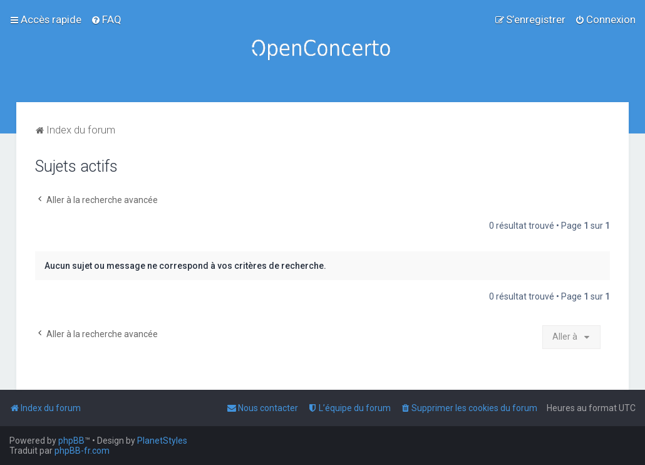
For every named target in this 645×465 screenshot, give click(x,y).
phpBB (71, 441)
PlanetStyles (162, 441)
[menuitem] (106, 19)
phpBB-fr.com (82, 451)
